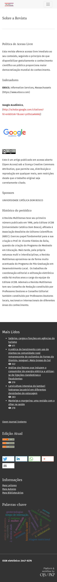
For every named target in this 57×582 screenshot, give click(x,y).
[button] (8, 459)
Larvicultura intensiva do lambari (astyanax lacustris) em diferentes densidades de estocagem (27, 390)
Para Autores (9, 489)
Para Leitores (9, 485)
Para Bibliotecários (12, 492)
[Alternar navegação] (48, 4)
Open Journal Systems (14, 421)
